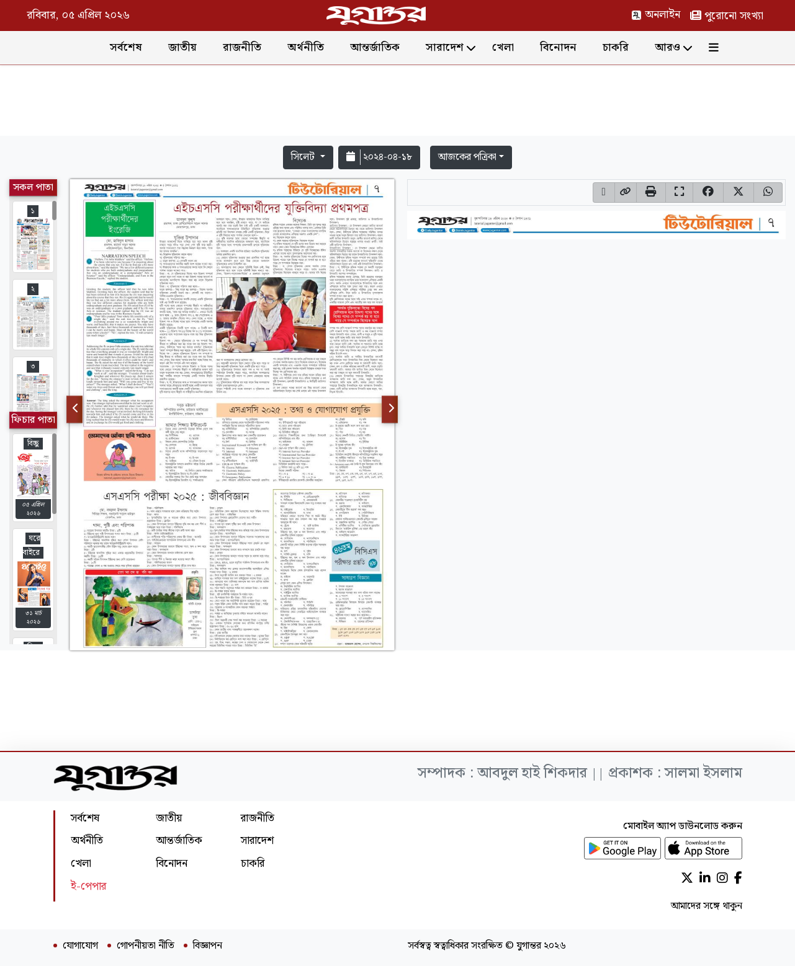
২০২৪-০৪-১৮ (379, 157)
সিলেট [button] (304, 157)
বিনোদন (558, 47)
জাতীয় (182, 47)
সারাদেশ (445, 47)
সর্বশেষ (126, 47)
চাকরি (616, 47)
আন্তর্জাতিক (375, 47)
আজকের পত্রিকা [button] (467, 157)
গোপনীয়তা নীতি (145, 946)
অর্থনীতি (305, 47)
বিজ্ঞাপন (207, 946)
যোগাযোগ (80, 946)
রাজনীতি (242, 47)
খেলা (503, 47)
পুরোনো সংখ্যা (726, 16)
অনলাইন (655, 15)
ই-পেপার (88, 886)
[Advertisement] (398, 103)
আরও (667, 47)
